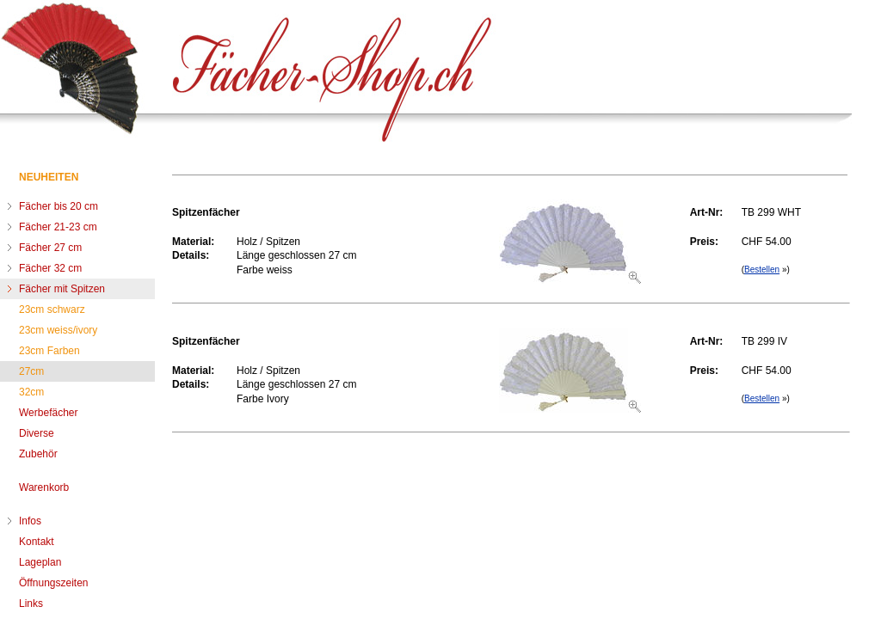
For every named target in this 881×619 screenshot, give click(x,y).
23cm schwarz (52, 309)
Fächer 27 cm (50, 248)
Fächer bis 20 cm (58, 206)
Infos (30, 521)
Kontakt (36, 542)
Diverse (36, 433)
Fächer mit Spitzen (62, 289)
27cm (31, 371)
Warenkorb (44, 487)
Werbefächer (48, 413)
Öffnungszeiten (54, 583)
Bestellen (761, 269)
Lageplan (40, 562)
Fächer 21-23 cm (58, 227)
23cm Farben (49, 351)
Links (31, 604)
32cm (31, 392)
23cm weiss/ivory (58, 330)
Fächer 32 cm (50, 268)
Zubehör (38, 454)
